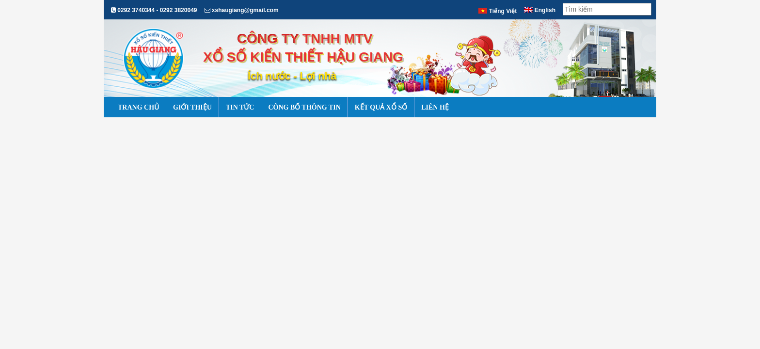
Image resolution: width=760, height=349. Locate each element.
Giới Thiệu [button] (192, 107)
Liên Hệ (435, 107)
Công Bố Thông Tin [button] (304, 107)
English (539, 10)
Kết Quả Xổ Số (381, 107)
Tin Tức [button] (240, 107)
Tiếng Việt (497, 11)
